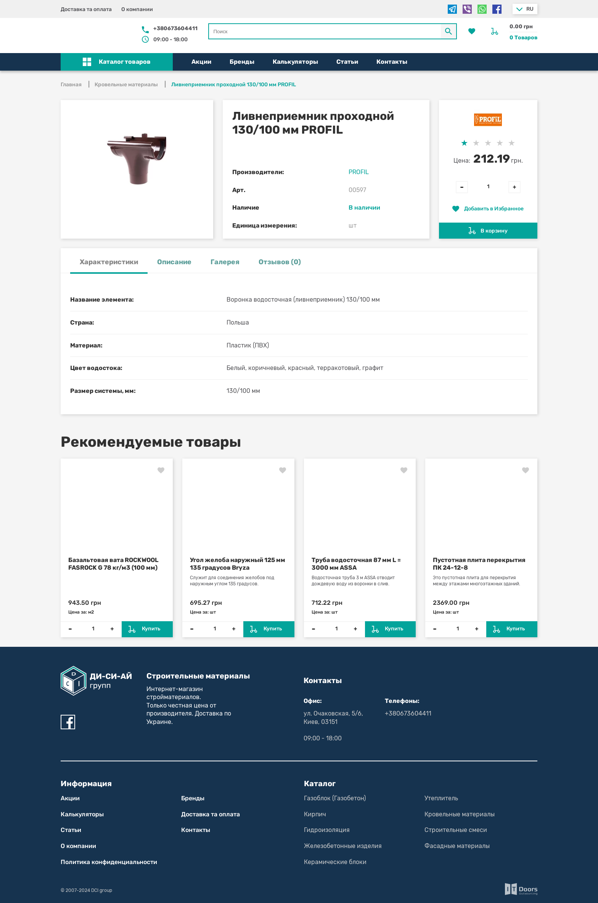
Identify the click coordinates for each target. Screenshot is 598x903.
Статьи (347, 61)
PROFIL (359, 172)
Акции (201, 61)
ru (530, 9)
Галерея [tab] (225, 262)
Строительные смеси (455, 830)
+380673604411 (175, 28)
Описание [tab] (174, 262)
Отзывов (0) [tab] (280, 262)
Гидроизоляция (327, 830)
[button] (117, 62)
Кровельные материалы (459, 814)
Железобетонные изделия (343, 846)
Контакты (391, 61)
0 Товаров (523, 37)
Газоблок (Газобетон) (335, 798)
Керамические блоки (335, 862)
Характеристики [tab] (109, 262)
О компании (137, 9)
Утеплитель (441, 798)
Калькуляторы (295, 61)
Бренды (242, 61)
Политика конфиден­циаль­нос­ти (109, 862)
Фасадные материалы (457, 846)
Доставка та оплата (86, 9)
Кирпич (315, 814)
